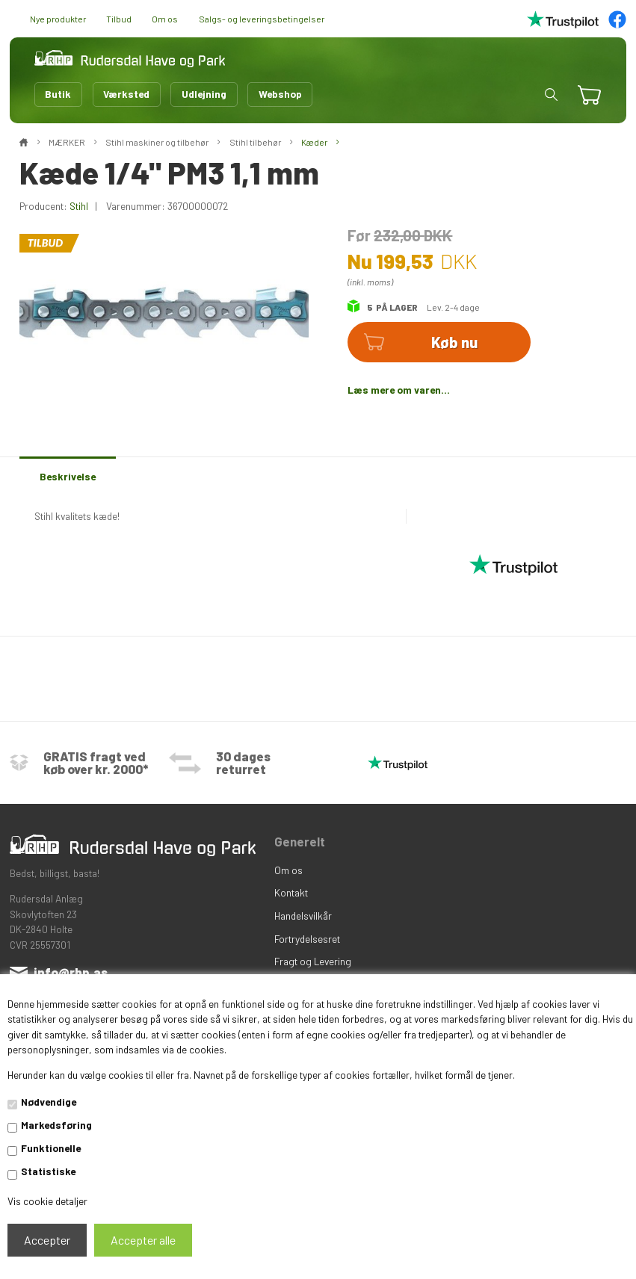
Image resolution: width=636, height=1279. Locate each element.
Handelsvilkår (303, 915)
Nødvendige (48, 1101)
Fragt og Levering (312, 961)
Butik (58, 93)
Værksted (126, 93)
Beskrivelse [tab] (68, 476)
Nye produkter (58, 18)
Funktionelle (51, 1148)
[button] (551, 94)
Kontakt (291, 892)
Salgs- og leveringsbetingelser (261, 18)
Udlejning (204, 93)
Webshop (280, 93)
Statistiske (48, 1171)
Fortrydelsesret (307, 938)
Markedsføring (56, 1124)
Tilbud (119, 18)
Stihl (79, 205)
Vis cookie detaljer (47, 1201)
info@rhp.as (71, 971)
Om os (165, 18)
